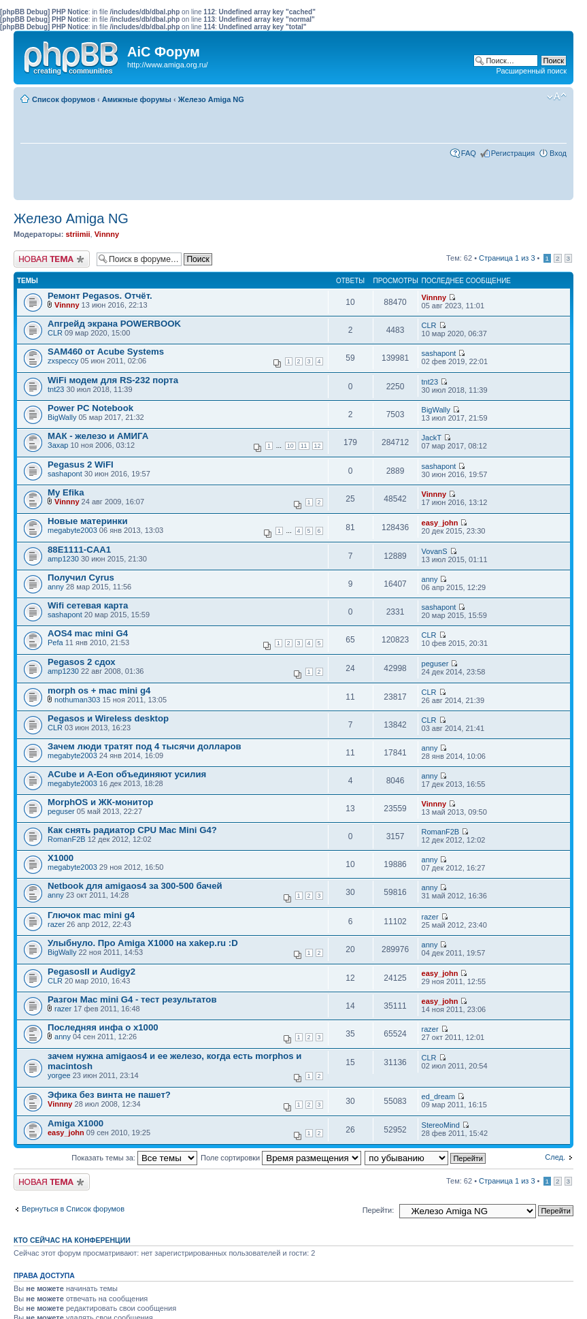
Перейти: (379, 1210)
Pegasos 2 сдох (82, 662)
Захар (58, 445)
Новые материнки (88, 521)
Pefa (55, 642)
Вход (558, 153)
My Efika (66, 492)
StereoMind (441, 1125)
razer (56, 924)
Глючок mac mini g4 (91, 915)
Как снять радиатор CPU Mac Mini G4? (132, 830)
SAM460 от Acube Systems (106, 351)
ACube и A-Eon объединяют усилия (127, 774)
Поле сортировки (281, 1158)
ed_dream (439, 1096)
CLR (55, 333)
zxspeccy (63, 361)
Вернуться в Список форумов (73, 1209)
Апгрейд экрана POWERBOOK (114, 324)
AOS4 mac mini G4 (88, 633)
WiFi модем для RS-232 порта (113, 380)
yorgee (59, 1075)
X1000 (60, 858)
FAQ (468, 153)
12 (317, 445)
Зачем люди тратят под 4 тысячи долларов (144, 746)
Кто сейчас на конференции (72, 1240)
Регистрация (513, 153)
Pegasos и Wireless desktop (108, 718)
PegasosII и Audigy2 (91, 971)
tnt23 (56, 389)
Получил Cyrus (81, 577)
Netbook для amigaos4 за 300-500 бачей (135, 886)
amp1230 (63, 559)
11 (304, 445)
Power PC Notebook (90, 408)
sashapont (439, 353)
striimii (77, 234)
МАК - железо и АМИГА (98, 436)
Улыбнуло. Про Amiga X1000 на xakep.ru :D (143, 943)
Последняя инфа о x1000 (103, 1027)
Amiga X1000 (75, 1123)
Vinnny (107, 234)
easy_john (440, 523)
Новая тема (52, 258)
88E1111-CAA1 (79, 549)
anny (56, 587)
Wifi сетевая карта (88, 605)
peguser (435, 664)
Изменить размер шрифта (557, 97)
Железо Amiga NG (211, 99)
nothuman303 (77, 700)
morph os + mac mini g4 (99, 690)
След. (555, 1157)
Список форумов (63, 99)
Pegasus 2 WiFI (81, 464)
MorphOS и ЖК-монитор (100, 802)
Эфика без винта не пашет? (109, 1095)
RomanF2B (67, 839)
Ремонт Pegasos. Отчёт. (100, 296)
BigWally (62, 417)
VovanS (435, 551)
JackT (431, 438)
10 (290, 445)
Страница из (507, 258)
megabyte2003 (72, 530)
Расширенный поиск (531, 71)
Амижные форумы (136, 99)
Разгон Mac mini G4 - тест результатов (132, 999)
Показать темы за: (134, 1158)
